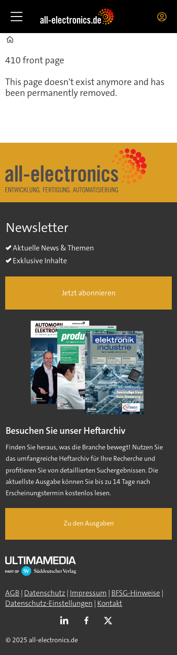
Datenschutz (44, 593)
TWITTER (110, 621)
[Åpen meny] (16, 16)
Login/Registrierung (164, 16)
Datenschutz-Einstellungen (49, 603)
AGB (12, 593)
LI (66, 621)
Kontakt (109, 603)
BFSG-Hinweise (135, 593)
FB (89, 621)
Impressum (88, 593)
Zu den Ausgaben (89, 523)
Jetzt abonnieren (89, 293)
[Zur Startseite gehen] (77, 16)
